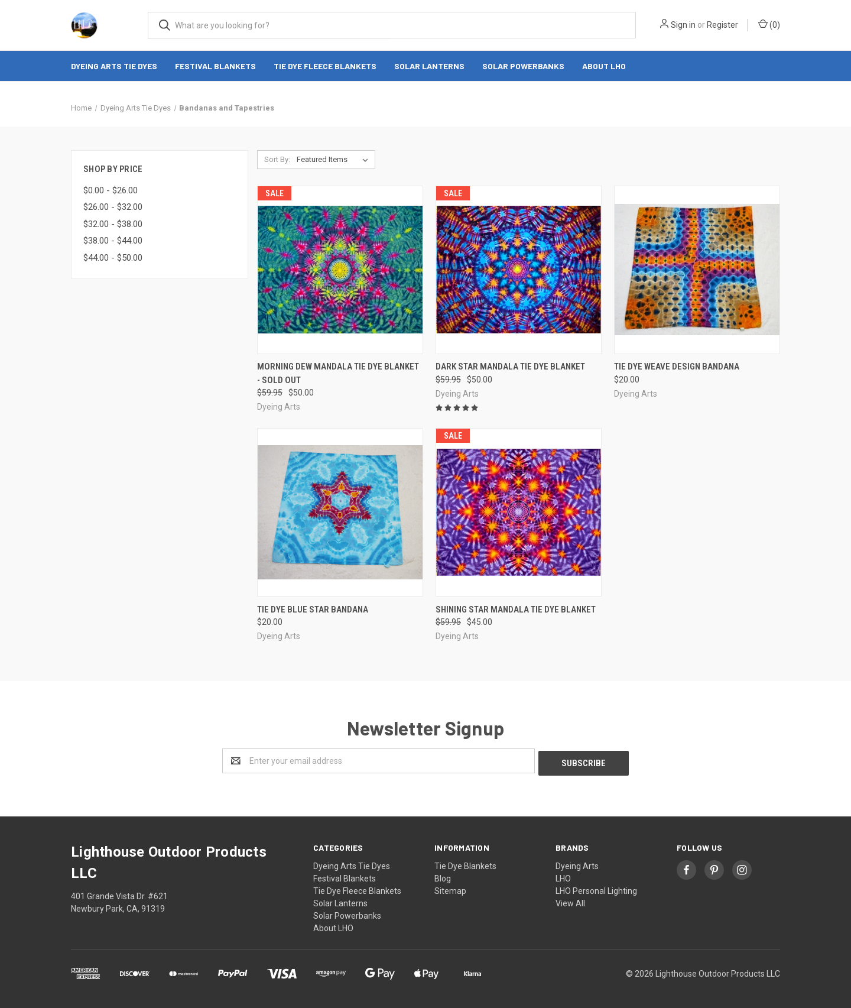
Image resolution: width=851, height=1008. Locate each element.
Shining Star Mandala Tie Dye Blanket (516, 609)
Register (722, 25)
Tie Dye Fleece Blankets (325, 66)
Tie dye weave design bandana (676, 366)
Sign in (683, 25)
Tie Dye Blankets (465, 863)
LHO (563, 876)
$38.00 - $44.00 (112, 240)
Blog (442, 876)
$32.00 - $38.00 (112, 224)
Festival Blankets (215, 66)
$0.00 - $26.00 (110, 190)
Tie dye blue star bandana (312, 609)
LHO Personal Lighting (596, 888)
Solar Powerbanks (523, 66)
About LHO (604, 66)
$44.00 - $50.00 (112, 257)
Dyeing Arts (577, 863)
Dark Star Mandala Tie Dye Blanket (510, 366)
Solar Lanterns (429, 66)
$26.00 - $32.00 (112, 207)
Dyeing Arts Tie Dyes (114, 66)
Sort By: (277, 159)
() (769, 24)
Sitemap (450, 888)
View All (570, 901)
